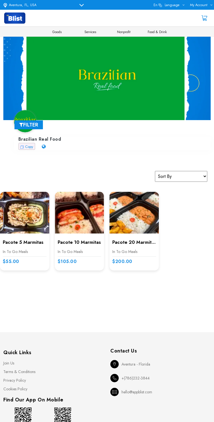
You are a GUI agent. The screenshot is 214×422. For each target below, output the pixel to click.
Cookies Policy (15, 389)
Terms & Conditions (19, 371)
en (166, 5)
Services (90, 31)
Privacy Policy (14, 380)
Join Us (8, 363)
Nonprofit (123, 31)
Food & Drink (157, 31)
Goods (57, 31)
